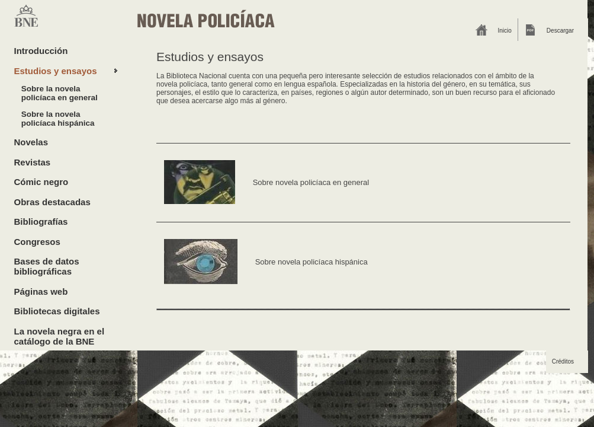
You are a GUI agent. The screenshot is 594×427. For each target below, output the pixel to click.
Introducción (41, 51)
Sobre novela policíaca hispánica (311, 261)
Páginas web (41, 291)
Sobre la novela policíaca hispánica (58, 119)
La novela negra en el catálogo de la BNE (59, 336)
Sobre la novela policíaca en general (59, 93)
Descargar (560, 30)
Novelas (31, 142)
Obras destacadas (52, 202)
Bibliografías (41, 221)
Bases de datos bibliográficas (46, 266)
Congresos (37, 242)
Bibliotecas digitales (57, 311)
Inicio (505, 30)
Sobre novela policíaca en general (311, 181)
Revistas (32, 162)
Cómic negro (41, 182)
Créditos (563, 361)
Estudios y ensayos (55, 71)
